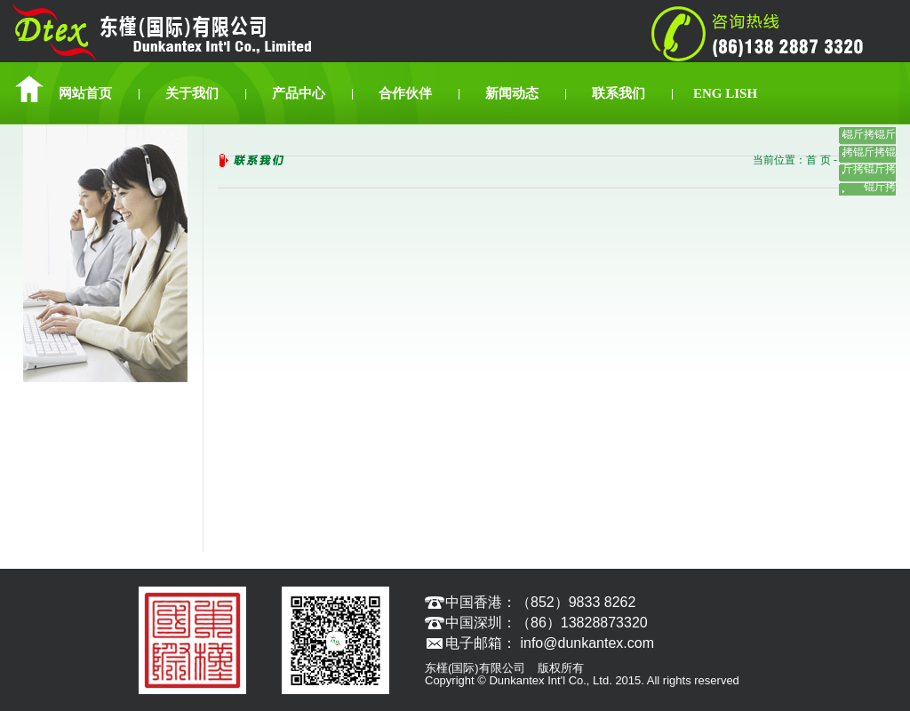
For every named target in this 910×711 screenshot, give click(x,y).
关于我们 (192, 93)
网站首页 (85, 93)
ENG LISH (725, 93)
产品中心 (298, 93)
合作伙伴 (405, 93)
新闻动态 (512, 93)
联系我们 (618, 93)
